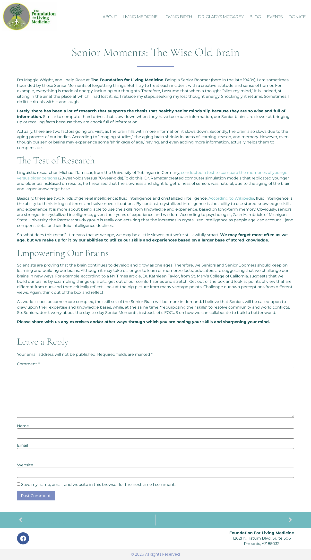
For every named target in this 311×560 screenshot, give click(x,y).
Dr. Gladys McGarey (220, 16)
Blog (255, 16)
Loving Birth (177, 16)
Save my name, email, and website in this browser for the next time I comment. (98, 485)
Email (22, 445)
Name (23, 426)
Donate (297, 16)
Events (275, 16)
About (110, 16)
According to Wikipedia (231, 198)
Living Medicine (140, 16)
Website (25, 465)
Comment (28, 364)
